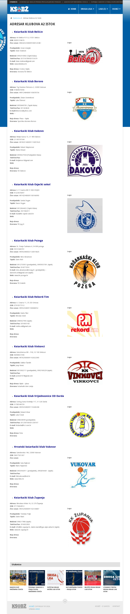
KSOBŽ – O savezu (102, 606)
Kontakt (116, 606)
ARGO (37, 609)
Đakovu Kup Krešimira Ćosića (77, 2)
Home (72, 9)
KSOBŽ (115, 9)
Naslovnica (17, 18)
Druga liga (86, 9)
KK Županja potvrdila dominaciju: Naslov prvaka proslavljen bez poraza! (33, 2)
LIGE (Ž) (102, 9)
